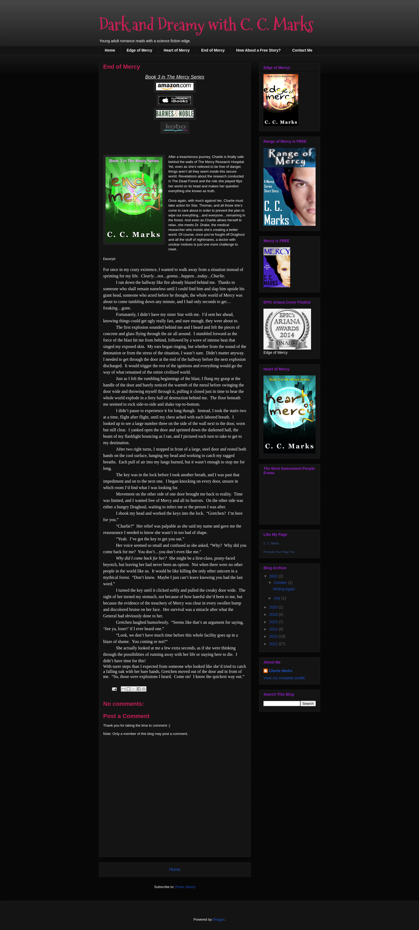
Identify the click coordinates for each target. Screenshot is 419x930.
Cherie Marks (280, 671)
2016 (274, 614)
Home (110, 50)
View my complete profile (284, 678)
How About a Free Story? (258, 50)
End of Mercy (213, 50)
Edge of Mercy (139, 50)
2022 (274, 576)
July (277, 598)
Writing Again (284, 589)
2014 (274, 629)
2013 (274, 636)
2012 (274, 644)
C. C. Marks (271, 543)
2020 (274, 607)
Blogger (218, 919)
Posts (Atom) (185, 887)
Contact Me (302, 50)
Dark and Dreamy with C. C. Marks (206, 25)
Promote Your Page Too (278, 551)
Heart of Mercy (177, 50)
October (281, 582)
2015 (274, 622)
